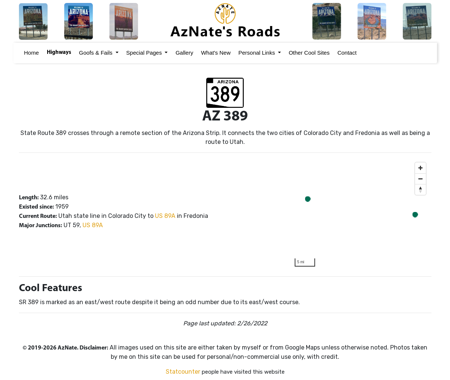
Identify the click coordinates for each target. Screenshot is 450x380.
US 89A (165, 215)
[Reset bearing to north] (420, 189)
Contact (346, 52)
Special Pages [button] (144, 52)
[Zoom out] (420, 178)
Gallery (183, 52)
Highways (58, 52)
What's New (215, 52)
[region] (360, 214)
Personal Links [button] (257, 52)
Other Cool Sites (308, 52)
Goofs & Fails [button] (95, 52)
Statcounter (183, 371)
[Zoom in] (420, 167)
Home (30, 52)
